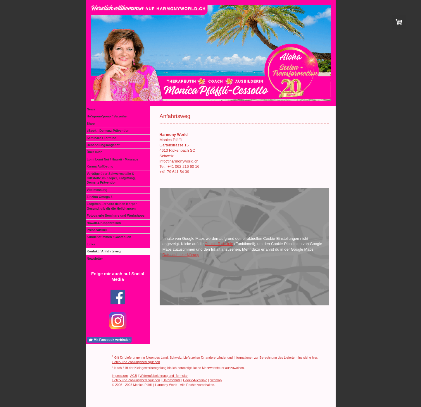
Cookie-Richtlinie (219, 244)
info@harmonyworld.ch (179, 161)
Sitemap (216, 380)
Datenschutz (171, 380)
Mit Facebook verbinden (109, 339)
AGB (133, 375)
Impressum (120, 375)
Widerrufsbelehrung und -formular (164, 375)
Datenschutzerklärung (181, 254)
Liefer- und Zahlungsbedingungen (136, 362)
